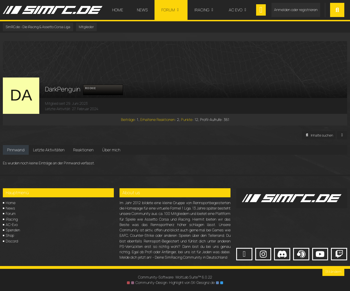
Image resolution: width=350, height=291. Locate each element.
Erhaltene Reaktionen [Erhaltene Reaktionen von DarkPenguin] (157, 119)
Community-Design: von (175, 282)
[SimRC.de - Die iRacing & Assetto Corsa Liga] (52, 10)
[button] (318, 135)
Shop (10, 235)
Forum (11, 213)
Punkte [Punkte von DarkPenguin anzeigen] (186, 119)
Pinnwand (15, 149)
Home (10, 202)
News (10, 208)
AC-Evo (12, 224)
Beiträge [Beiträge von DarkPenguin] (128, 119)
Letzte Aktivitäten (49, 149)
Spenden (13, 230)
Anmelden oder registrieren (296, 9)
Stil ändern (333, 271)
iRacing (12, 219)
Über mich (111, 149)
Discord (12, 241)
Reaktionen (83, 149)
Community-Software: (175, 277)
